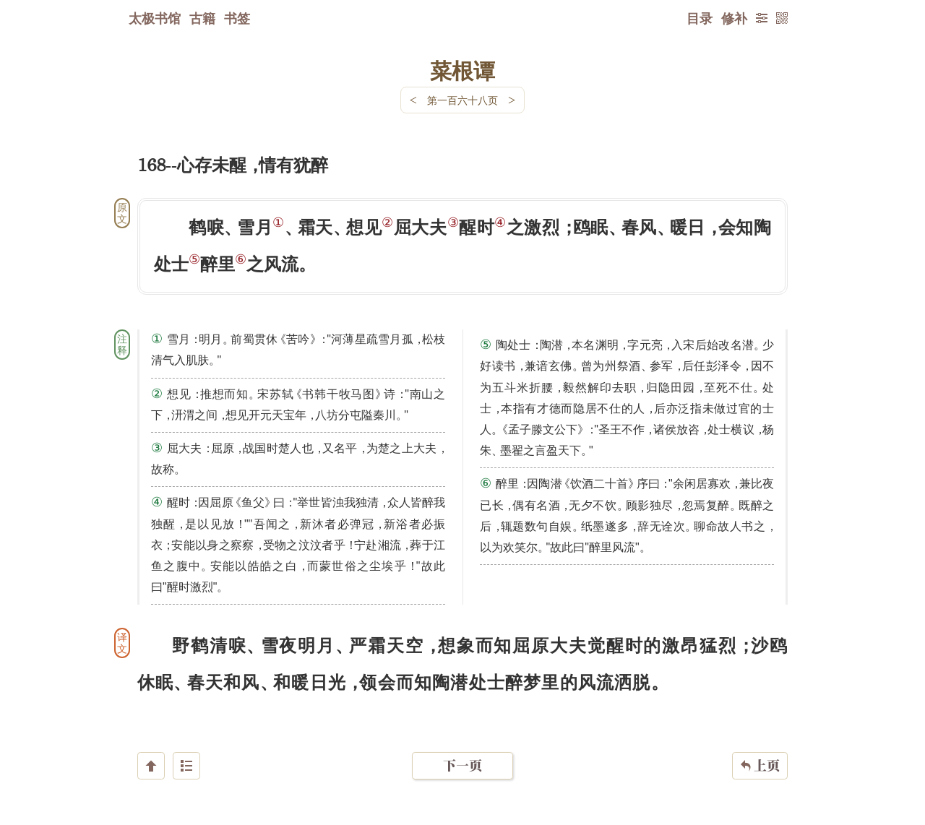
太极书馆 (155, 18)
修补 (734, 18)
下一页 (462, 739)
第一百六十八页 (462, 100)
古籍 (202, 18)
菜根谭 (462, 70)
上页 (760, 739)
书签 (237, 18)
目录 (700, 18)
